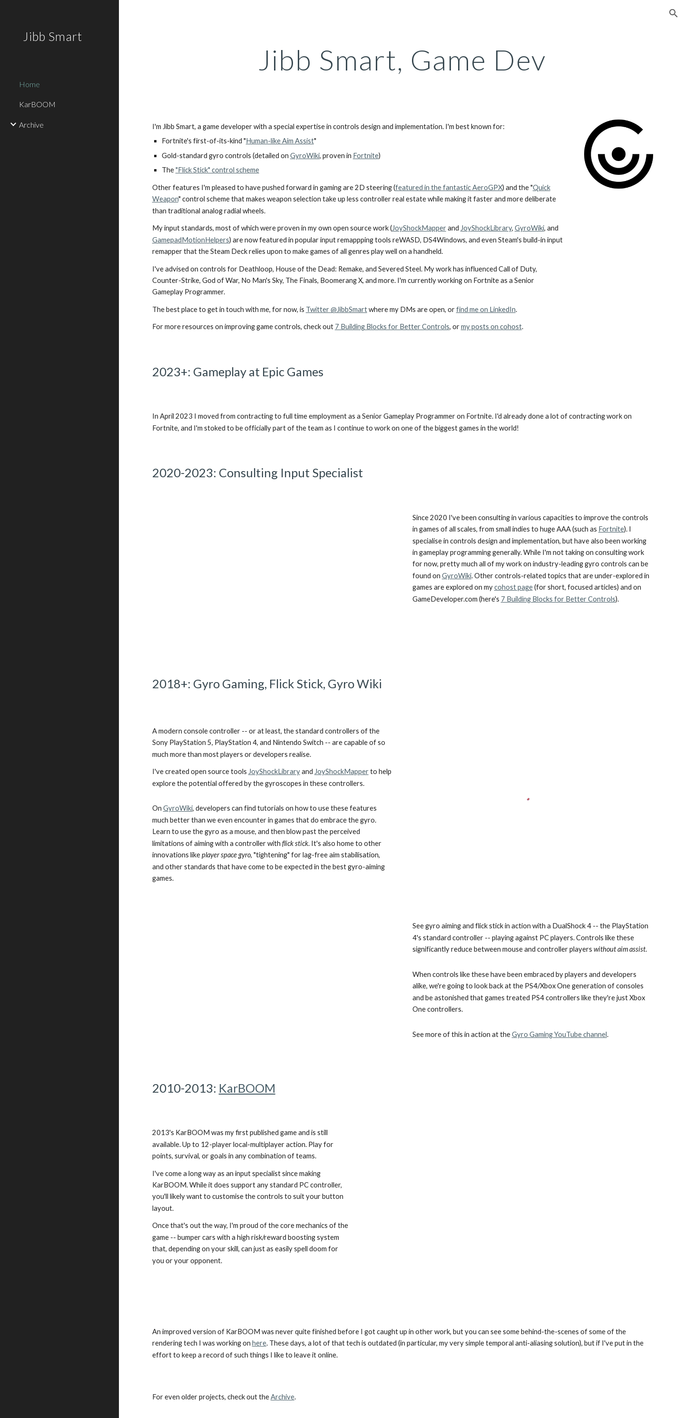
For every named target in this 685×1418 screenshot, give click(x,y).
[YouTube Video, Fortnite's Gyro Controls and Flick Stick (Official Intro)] (272, 578)
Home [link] (29, 84)
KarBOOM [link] (37, 104)
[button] (673, 13)
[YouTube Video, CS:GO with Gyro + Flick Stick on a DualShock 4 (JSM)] (272, 983)
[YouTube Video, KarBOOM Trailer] (510, 1211)
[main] (402, 59)
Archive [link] (31, 124)
